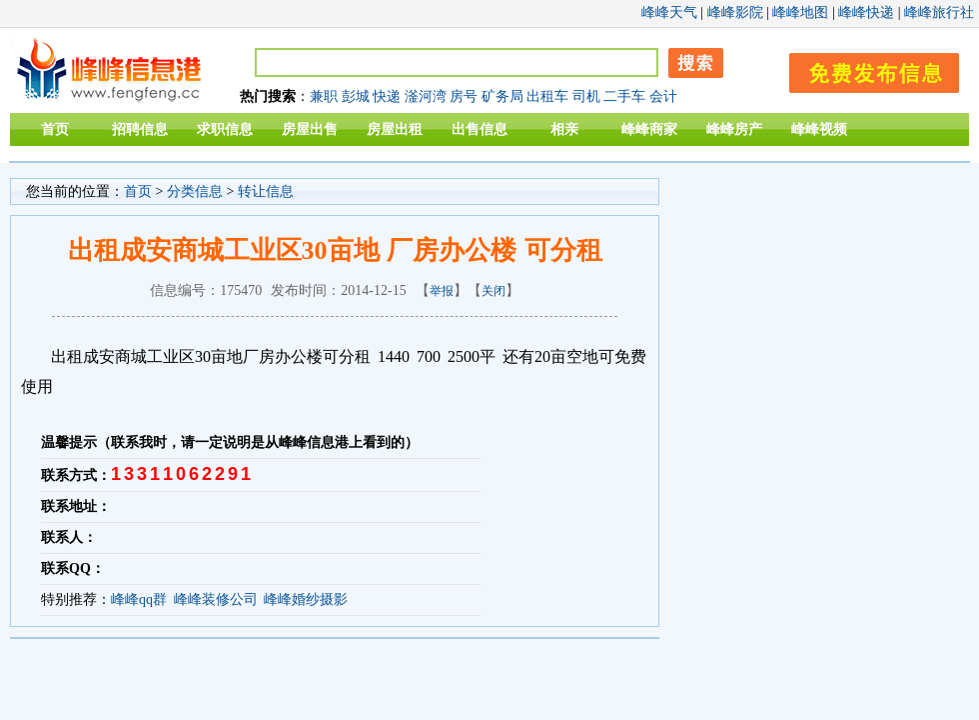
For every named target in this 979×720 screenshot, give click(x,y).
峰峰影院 (735, 12)
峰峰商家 (649, 129)
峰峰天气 (669, 12)
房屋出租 (395, 129)
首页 (55, 129)
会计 (663, 96)
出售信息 (479, 129)
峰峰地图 (800, 12)
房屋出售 (310, 129)
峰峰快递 (866, 12)
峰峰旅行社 (939, 12)
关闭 (493, 291)
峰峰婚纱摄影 (306, 599)
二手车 (624, 96)
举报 (442, 291)
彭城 (356, 96)
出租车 (547, 96)
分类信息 (195, 191)
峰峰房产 (734, 129)
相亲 (564, 129)
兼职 (324, 96)
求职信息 (225, 129)
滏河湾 (426, 96)
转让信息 (266, 191)
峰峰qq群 (139, 599)
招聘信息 (140, 129)
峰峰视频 (819, 129)
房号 (464, 96)
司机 (586, 96)
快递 (387, 96)
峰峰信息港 (110, 70)
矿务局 (502, 96)
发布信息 (864, 69)
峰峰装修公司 (216, 599)
